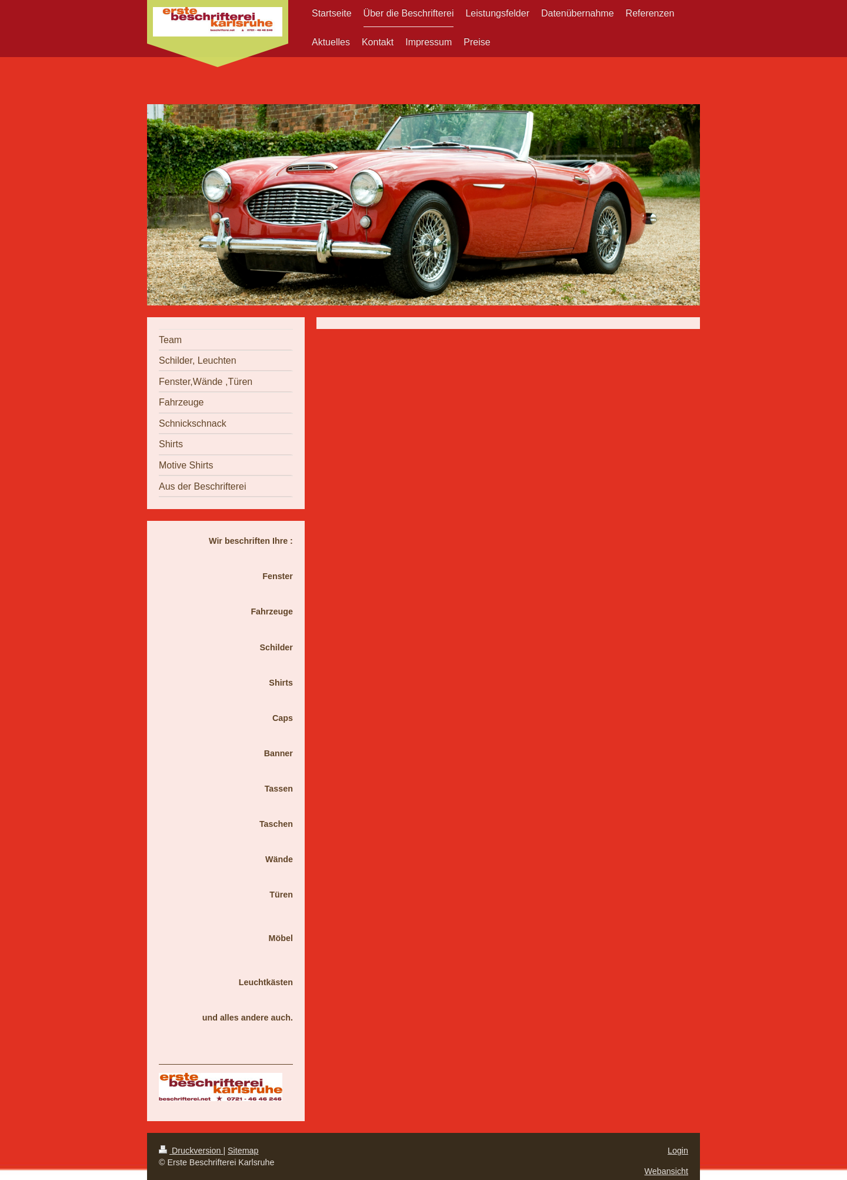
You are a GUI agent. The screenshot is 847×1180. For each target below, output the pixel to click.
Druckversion (191, 1150)
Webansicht (666, 1171)
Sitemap (243, 1150)
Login (678, 1150)
